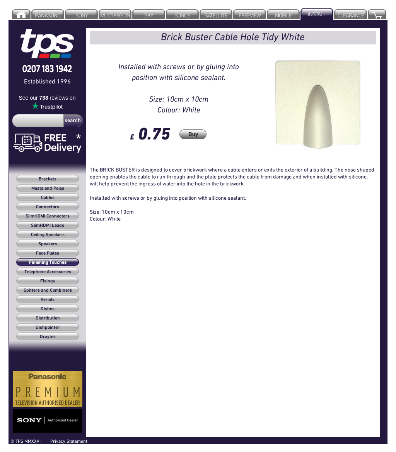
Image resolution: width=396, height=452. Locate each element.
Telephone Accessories (47, 272)
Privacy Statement (68, 441)
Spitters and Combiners (48, 290)
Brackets (47, 179)
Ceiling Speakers (48, 235)
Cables (48, 198)
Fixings (47, 281)
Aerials (48, 299)
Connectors (47, 207)
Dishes (48, 309)
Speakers (47, 244)
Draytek (48, 337)
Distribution (48, 318)
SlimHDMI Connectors (48, 216)
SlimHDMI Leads (47, 225)
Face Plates (47, 253)
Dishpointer (48, 327)
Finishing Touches (48, 262)
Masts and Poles (47, 188)
